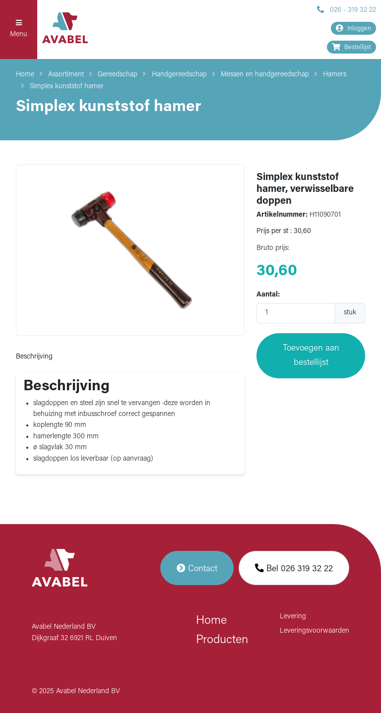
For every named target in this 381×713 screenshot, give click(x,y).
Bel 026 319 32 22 (294, 568)
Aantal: (268, 294)
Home (25, 74)
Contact (197, 568)
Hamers (334, 74)
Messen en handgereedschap (265, 74)
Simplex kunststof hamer (67, 86)
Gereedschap (117, 74)
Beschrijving (34, 356)
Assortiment (66, 74)
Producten (222, 640)
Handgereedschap (179, 74)
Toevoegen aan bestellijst (311, 355)
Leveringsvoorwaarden (314, 631)
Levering (293, 616)
